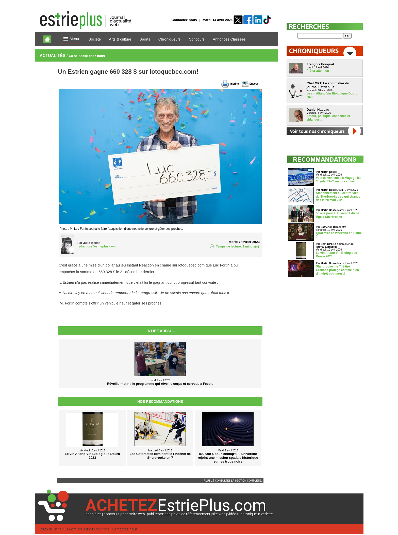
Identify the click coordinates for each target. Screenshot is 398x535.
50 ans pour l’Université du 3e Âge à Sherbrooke (337, 215)
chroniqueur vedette (256, 514)
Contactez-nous (184, 20)
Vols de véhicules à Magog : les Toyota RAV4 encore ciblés (338, 179)
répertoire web (133, 514)
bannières (94, 514)
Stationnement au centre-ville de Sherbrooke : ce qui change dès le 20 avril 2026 (338, 196)
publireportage (159, 514)
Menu (71, 39)
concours (111, 514)
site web (218, 514)
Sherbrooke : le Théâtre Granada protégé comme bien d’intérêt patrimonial (337, 270)
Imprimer (235, 83)
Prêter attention (318, 70)
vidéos (232, 514)
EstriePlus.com (64, 529)
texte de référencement (191, 514)
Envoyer (254, 83)
